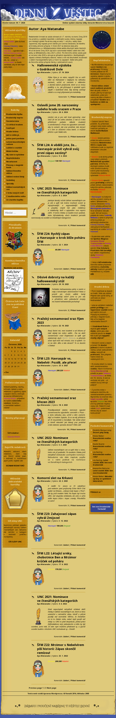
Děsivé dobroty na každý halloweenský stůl (55, 279)
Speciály (10, 183)
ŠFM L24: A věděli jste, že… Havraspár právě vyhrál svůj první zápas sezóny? (58, 149)
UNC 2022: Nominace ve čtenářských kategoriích (57, 440)
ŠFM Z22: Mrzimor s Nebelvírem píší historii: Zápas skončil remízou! (60, 649)
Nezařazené (11, 161)
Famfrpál (10, 128)
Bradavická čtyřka (14, 114)
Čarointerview (12, 121)
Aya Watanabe (43, 72)
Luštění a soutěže (14, 148)
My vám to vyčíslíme (15, 155)
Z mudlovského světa (16, 196)
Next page (51, 688)
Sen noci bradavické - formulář (102, 507)
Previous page (35, 688)
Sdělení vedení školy (15, 176)
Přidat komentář (78, 97)
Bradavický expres (14, 117)
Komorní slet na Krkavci (55, 478)
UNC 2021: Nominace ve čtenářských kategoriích (57, 599)
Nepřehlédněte (13, 158)
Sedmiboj (10, 180)
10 (68, 429)
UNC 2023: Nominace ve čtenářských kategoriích (57, 190)
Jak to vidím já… (13, 135)
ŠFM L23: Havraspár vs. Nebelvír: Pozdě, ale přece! (57, 360)
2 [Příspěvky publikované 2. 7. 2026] (14, 351)
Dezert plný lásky (101, 432)
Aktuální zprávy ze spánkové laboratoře (102, 478)
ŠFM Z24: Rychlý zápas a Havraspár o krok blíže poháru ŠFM (61, 238)
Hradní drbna (12, 131)
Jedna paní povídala (15, 138)
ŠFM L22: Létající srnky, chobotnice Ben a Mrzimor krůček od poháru (56, 557)
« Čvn (6, 372)
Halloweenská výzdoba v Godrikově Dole (54, 67)
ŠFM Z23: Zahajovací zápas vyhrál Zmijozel (56, 516)
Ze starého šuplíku (14, 200)
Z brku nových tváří (15, 193)
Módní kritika (12, 151)
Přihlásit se (95, 492)
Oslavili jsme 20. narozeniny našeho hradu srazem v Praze (59, 107)
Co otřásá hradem (14, 124)
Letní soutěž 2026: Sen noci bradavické (102, 462)
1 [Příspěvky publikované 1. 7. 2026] (11, 351)
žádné (66, 269)
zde (92, 274)
